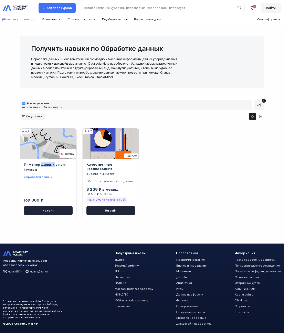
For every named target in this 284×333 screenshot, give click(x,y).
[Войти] (271, 8)
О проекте (242, 306)
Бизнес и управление (191, 265)
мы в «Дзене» (36, 271)
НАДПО (120, 283)
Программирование (190, 259)
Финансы (182, 300)
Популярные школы (130, 253)
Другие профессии (189, 294)
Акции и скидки (245, 289)
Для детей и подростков (194, 323)
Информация (245, 253)
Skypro (119, 259)
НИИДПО (121, 294)
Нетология (122, 277)
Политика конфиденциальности (258, 271)
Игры (179, 289)
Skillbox (120, 271)
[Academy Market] (15, 8)
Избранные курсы (247, 283)
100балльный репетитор (132, 300)
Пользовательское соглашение (257, 265)
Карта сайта (244, 294)
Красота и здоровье (191, 318)
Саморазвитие (187, 306)
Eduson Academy (127, 265)
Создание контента (190, 312)
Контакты (242, 312)
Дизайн (181, 277)
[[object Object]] (48, 210)
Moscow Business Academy (134, 289)
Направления (187, 253)
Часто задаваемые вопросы (255, 259)
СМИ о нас (242, 300)
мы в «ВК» (12, 271)
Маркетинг (184, 271)
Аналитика (184, 283)
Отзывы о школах (247, 277)
